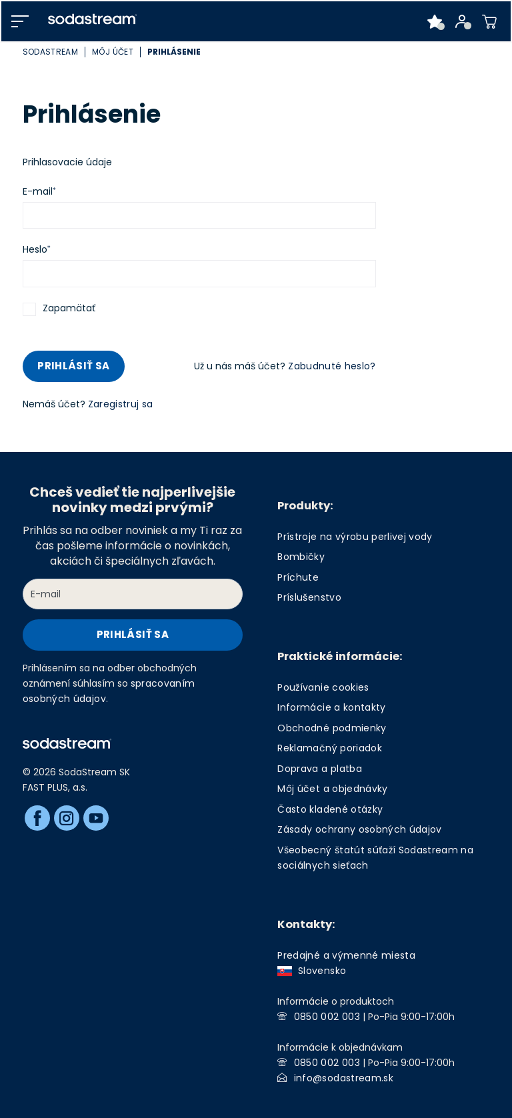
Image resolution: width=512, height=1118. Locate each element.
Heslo (35, 249)
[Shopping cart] (489, 21)
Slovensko (311, 970)
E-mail (38, 191)
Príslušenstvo (309, 597)
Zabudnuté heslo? (331, 366)
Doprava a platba (319, 768)
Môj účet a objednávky (332, 788)
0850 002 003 (327, 1016)
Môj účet (112, 51)
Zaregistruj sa (120, 404)
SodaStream (50, 51)
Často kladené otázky (330, 809)
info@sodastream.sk (343, 1078)
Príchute (298, 577)
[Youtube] (96, 818)
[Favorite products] (435, 21)
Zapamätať (69, 308)
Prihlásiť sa (73, 366)
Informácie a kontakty (331, 707)
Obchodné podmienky (331, 728)
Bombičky (301, 556)
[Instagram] (66, 818)
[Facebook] (37, 818)
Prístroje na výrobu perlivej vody (354, 536)
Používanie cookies (323, 687)
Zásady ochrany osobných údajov (359, 829)
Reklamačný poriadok (329, 748)
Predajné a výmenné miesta (346, 955)
